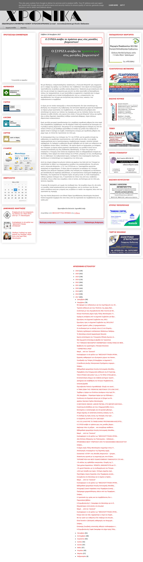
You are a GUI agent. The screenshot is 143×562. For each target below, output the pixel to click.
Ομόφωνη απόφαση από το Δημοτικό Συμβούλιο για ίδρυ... (96, 317)
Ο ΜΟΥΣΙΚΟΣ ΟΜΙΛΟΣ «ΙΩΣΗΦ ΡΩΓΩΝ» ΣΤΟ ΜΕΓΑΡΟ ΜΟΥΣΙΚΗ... (100, 404)
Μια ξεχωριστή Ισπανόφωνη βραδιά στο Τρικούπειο (94, 340)
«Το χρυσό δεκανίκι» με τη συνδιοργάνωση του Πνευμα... (96, 468)
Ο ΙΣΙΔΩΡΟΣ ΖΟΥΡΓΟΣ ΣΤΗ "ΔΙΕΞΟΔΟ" (90, 418)
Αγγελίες (23, 28)
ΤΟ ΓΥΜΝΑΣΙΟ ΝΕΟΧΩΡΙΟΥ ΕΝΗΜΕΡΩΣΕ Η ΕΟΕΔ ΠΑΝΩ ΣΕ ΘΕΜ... (100, 343)
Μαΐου (79, 547)
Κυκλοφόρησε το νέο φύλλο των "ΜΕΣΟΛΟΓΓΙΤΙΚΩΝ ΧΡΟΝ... (97, 512)
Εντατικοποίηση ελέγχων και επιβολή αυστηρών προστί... (96, 378)
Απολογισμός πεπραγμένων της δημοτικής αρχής (93, 451)
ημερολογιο (22, 200)
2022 (77, 282)
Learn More (113, 5)
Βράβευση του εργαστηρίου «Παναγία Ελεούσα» (93, 346)
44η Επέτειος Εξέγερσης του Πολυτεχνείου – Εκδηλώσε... (96, 439)
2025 (77, 273)
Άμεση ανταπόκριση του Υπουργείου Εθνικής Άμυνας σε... (96, 337)
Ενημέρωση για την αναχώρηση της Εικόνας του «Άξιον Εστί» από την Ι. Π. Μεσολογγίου (22, 214)
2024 (77, 276)
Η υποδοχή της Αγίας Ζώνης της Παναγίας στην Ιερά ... (95, 416)
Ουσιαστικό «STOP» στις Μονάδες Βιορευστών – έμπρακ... (96, 453)
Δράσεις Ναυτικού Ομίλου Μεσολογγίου (90, 401)
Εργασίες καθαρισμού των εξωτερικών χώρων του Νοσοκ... (96, 357)
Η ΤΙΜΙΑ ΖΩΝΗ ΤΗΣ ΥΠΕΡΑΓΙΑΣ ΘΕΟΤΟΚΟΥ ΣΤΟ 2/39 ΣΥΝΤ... (98, 389)
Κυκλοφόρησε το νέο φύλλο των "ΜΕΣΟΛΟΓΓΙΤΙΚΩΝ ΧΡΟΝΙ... (97, 354)
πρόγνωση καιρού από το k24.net (19, 171)
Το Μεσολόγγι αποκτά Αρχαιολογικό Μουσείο (91, 334)
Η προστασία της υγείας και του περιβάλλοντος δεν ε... (95, 497)
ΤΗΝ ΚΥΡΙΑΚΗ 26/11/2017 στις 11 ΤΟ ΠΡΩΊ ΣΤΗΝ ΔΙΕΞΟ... (97, 375)
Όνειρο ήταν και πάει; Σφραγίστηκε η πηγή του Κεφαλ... (95, 515)
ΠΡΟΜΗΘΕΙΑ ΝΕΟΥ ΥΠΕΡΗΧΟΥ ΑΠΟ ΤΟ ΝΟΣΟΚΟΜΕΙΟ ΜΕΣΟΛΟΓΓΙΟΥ (102, 442)
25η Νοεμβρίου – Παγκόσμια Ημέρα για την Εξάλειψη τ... (95, 395)
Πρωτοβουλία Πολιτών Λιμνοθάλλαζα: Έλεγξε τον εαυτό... (96, 386)
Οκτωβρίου (81, 533)
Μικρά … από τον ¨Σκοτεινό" (86, 509)
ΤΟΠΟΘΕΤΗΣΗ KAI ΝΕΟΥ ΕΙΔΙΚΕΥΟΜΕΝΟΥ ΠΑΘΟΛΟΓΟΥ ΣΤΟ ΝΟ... (100, 459)
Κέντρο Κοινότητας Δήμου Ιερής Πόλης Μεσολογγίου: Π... (96, 314)
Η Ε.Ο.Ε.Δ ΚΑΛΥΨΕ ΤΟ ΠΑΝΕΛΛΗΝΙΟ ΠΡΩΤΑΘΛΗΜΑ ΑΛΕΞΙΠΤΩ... (100, 421)
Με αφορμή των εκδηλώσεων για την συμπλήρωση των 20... (97, 305)
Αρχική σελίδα (11, 28)
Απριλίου (80, 550)
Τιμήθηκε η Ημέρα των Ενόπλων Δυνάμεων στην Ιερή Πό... (96, 392)
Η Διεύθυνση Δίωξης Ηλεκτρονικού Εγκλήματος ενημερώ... (96, 363)
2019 (77, 291)
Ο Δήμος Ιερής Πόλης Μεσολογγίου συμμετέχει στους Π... (96, 448)
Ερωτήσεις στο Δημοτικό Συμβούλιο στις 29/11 (92, 319)
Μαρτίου (80, 553)
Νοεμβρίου (81, 302)
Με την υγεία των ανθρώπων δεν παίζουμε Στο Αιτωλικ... (95, 518)
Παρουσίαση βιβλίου (83, 500)
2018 (77, 294)
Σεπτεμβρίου (81, 536)
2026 (77, 271)
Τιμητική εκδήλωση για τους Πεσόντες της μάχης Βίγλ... (95, 308)
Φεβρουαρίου (81, 556)
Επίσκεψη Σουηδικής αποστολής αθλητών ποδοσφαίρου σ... (97, 526)
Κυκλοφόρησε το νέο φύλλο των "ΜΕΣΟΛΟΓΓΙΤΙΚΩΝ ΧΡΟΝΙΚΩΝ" (22, 224)
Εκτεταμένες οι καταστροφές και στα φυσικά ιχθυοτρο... (95, 410)
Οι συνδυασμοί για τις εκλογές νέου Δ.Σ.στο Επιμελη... (95, 328)
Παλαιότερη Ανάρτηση (93, 222)
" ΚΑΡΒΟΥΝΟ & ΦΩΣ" (84, 349)
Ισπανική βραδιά (82, 384)
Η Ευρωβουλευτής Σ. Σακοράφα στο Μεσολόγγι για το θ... (96, 503)
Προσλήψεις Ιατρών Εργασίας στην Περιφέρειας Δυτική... (95, 474)
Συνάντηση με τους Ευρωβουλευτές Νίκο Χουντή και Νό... (96, 311)
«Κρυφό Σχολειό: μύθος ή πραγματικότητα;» (91, 325)
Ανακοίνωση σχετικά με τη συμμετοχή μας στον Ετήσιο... (95, 456)
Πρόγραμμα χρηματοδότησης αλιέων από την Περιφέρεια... (96, 491)
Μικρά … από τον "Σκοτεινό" (86, 433)
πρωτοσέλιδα (16, 80)
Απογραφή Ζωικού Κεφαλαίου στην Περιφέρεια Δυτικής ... (96, 488)
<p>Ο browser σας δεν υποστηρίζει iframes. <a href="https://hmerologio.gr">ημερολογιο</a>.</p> (15, 191)
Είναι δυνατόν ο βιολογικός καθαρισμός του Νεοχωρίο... (95, 520)
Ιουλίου (79, 542)
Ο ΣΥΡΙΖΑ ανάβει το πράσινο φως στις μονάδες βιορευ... (95, 424)
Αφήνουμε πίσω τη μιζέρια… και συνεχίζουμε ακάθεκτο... (95, 427)
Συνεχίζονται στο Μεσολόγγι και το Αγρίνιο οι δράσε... (94, 477)
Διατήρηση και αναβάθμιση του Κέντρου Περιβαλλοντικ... (95, 381)
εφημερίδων (24, 80)
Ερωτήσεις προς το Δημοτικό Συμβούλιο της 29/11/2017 (95, 322)
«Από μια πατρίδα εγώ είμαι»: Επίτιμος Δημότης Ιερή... (95, 471)
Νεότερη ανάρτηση (48, 222)
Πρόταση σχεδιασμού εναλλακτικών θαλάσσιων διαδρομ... (96, 331)
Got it (122, 5)
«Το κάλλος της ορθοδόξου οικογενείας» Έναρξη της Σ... (95, 462)
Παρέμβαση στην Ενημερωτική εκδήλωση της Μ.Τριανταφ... (96, 372)
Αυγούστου (81, 539)
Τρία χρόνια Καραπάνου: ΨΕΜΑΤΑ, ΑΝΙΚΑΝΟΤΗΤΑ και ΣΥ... (97, 465)
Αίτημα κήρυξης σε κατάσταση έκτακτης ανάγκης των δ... (95, 413)
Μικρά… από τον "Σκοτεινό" (86, 351)
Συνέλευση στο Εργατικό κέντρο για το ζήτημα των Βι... (95, 398)
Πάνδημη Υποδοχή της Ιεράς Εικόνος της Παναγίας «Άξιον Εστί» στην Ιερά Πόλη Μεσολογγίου (21, 235)
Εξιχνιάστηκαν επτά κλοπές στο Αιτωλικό (90, 506)
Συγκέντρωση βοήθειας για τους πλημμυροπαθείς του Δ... (96, 407)
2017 (77, 297)
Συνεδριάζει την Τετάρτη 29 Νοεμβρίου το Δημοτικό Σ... (95, 360)
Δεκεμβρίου (81, 299)
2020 (77, 288)
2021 (77, 285)
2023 (77, 279)
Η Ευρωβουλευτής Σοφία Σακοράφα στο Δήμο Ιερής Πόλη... (96, 529)
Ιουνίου (79, 545)
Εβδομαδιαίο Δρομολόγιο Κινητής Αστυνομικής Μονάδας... (96, 369)
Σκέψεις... (80, 366)
